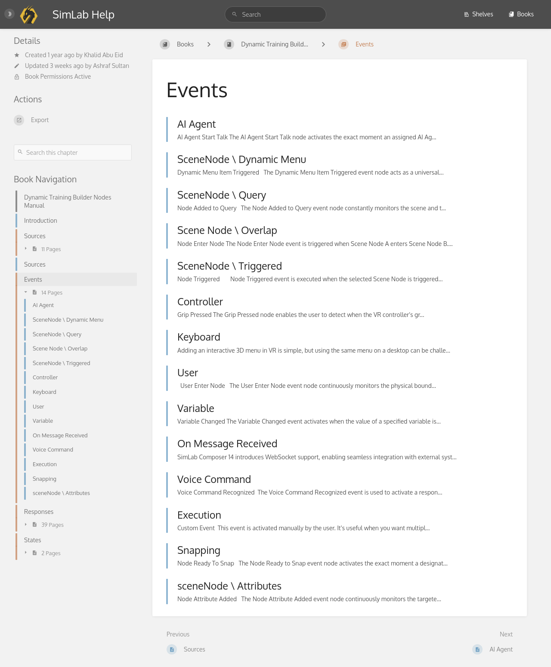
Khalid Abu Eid (103, 54)
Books (521, 14)
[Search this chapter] (73, 152)
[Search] (236, 14)
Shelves (478, 14)
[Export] (73, 120)
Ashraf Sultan (111, 65)
